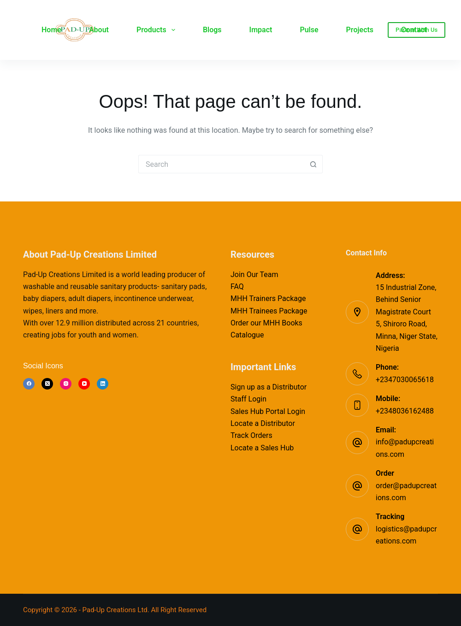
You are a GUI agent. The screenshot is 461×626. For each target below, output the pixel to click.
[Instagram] (65, 384)
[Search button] (313, 164)
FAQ (237, 286)
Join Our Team (254, 274)
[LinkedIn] (102, 384)
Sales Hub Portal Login (267, 411)
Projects (360, 29)
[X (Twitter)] (47, 384)
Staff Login (248, 399)
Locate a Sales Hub (262, 447)
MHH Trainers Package (268, 298)
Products (157, 29)
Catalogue (247, 335)
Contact (414, 29)
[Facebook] (29, 384)
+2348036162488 (405, 411)
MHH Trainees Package (268, 311)
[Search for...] (221, 164)
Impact (260, 29)
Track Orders (251, 435)
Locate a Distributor (262, 423)
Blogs (212, 29)
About (99, 29)
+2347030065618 (405, 379)
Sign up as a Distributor (268, 387)
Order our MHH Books (266, 323)
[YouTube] (84, 384)
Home (51, 29)
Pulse (309, 29)
